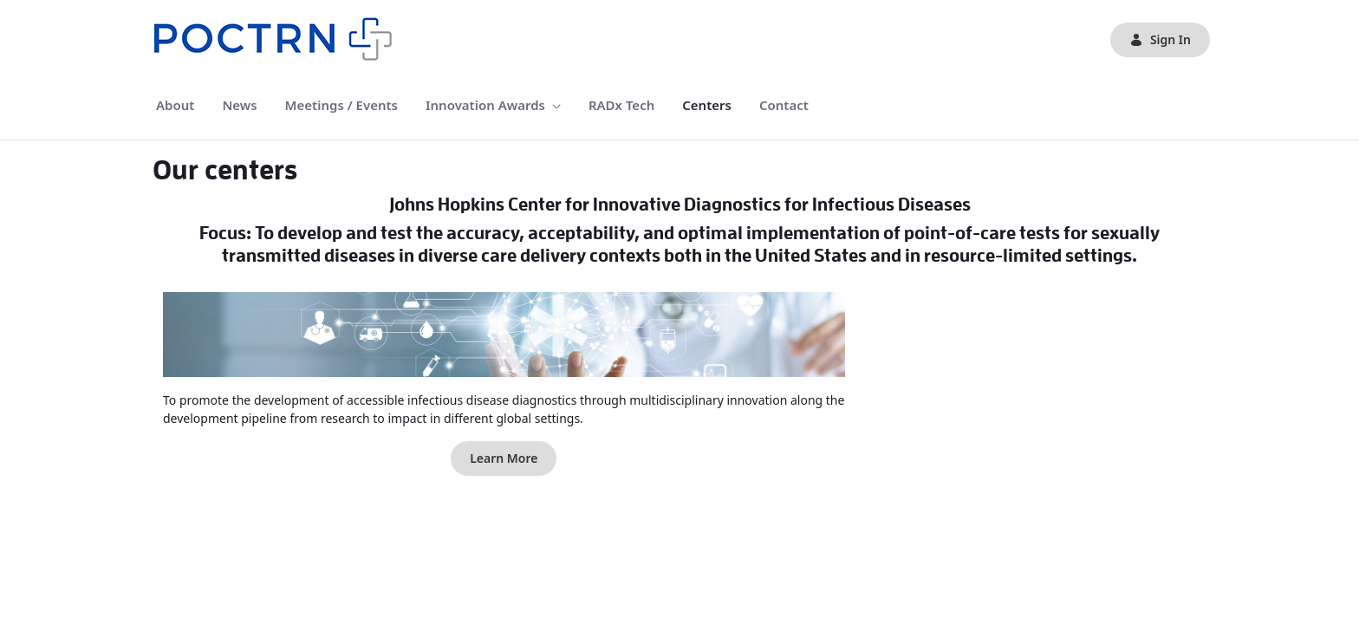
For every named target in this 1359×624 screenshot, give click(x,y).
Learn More (503, 458)
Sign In (1160, 39)
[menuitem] (175, 105)
